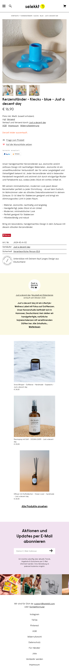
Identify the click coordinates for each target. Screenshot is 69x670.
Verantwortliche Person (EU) (26, 251)
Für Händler (34, 648)
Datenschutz (34, 642)
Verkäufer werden (34, 659)
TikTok (34, 620)
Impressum (34, 665)
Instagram (34, 614)
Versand (11, 119)
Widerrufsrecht (34, 637)
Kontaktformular (37, 607)
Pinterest (34, 626)
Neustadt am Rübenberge (42, 295)
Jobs (34, 654)
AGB (34, 631)
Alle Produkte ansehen (34, 506)
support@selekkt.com (44, 604)
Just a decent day (37, 123)
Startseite (15, 16)
